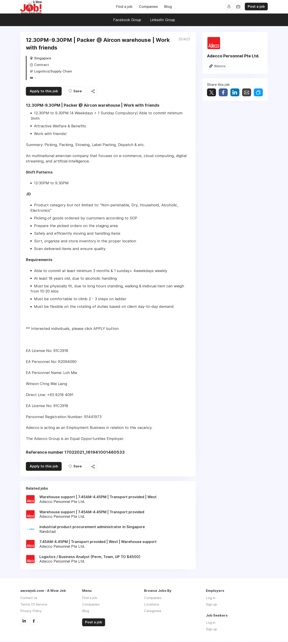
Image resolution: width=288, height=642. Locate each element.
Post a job (256, 7)
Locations (151, 605)
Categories (152, 611)
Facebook (34, 621)
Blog (168, 7)
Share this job (94, 91)
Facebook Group (127, 20)
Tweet (211, 93)
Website (220, 66)
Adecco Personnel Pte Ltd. (233, 56)
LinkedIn (24, 621)
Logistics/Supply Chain (53, 71)
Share (223, 93)
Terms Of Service (33, 605)
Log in (210, 598)
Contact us (28, 598)
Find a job (124, 7)
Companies (148, 7)
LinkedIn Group (162, 20)
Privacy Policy (31, 611)
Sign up (211, 605)
